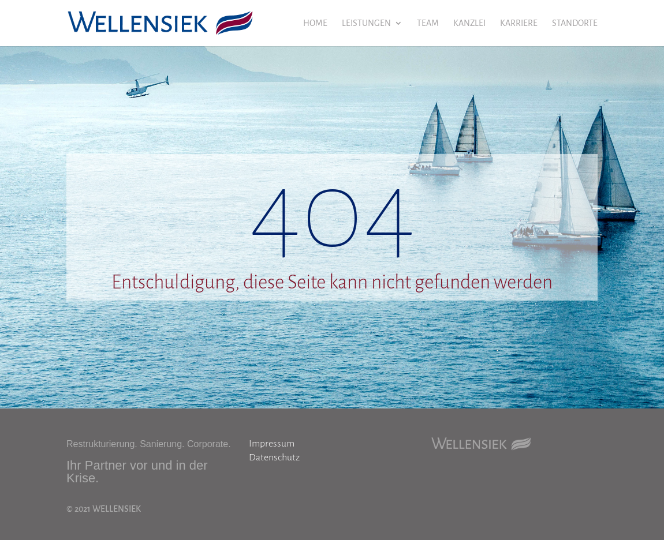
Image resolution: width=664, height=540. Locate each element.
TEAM (428, 23)
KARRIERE (519, 23)
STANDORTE (575, 23)
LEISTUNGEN (366, 23)
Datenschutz (274, 457)
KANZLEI (469, 23)
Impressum (271, 443)
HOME (315, 23)
